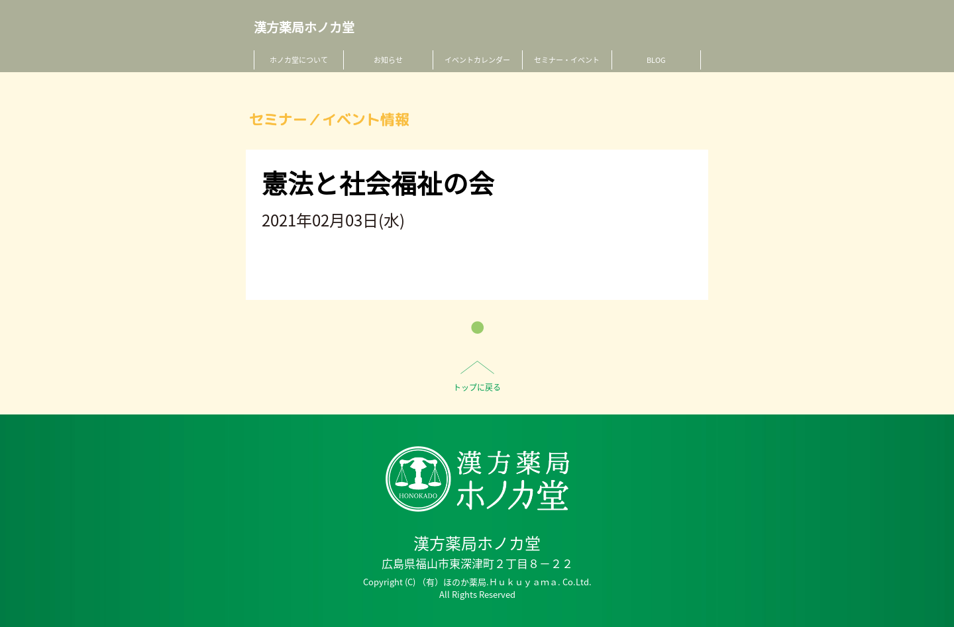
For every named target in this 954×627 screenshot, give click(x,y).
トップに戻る (477, 387)
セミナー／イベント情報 (329, 119)
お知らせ (388, 60)
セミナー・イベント (567, 60)
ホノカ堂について (299, 60)
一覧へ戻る (477, 327)
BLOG (656, 60)
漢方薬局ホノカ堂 (304, 27)
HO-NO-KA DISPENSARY (477, 479)
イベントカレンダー (477, 60)
